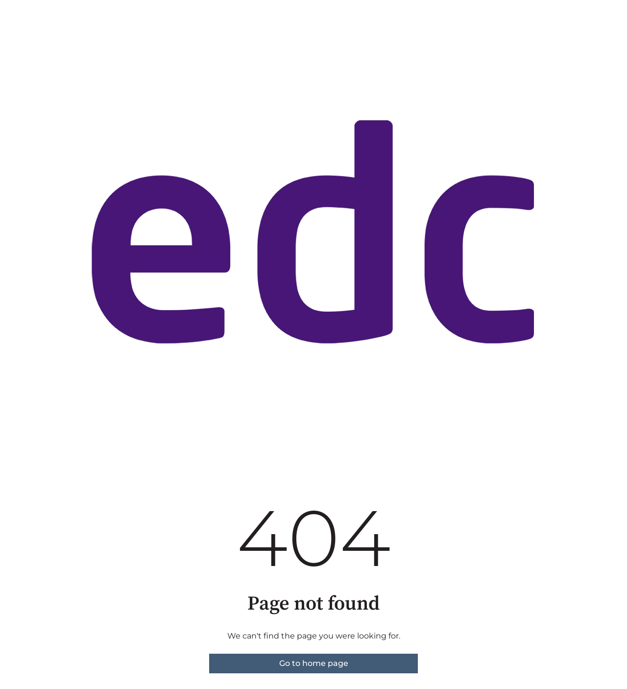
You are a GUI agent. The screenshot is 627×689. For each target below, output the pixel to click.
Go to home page (313, 663)
